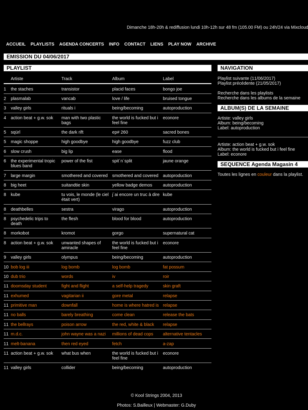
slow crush (21, 151)
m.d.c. (17, 333)
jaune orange (176, 160)
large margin (23, 175)
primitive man (24, 305)
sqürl (15, 132)
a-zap (168, 343)
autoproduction (177, 107)
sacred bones (176, 132)
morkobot (20, 233)
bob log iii (20, 266)
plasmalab (21, 98)
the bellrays (22, 324)
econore (171, 117)
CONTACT (134, 44)
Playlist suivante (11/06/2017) (246, 78)
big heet (18, 185)
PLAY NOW (179, 44)
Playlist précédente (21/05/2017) (249, 83)
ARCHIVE (206, 44)
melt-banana (23, 343)
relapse (170, 295)
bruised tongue (177, 98)
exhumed (20, 295)
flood (167, 151)
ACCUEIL (16, 44)
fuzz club (171, 141)
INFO (114, 44)
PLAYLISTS (42, 44)
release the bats (178, 314)
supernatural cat (178, 233)
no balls (18, 314)
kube (15, 194)
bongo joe (172, 89)
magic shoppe (24, 141)
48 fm (231, 27)
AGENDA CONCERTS (81, 44)
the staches (22, 89)
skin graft (172, 285)
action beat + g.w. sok (32, 117)
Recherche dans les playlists (245, 92)
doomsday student (29, 285)
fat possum (173, 266)
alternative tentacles (182, 333)
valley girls (21, 107)
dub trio (18, 276)
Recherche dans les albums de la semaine (259, 97)
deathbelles (22, 209)
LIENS (156, 44)
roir (166, 276)
